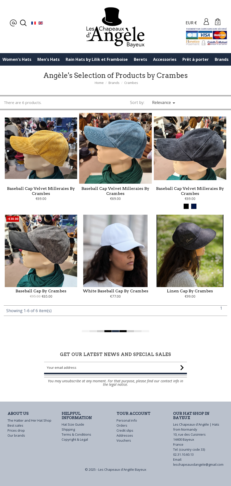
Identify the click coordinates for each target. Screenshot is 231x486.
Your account (133, 413)
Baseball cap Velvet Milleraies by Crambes (41, 191)
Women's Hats (17, 59)
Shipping (68, 429)
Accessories (164, 59)
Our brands (16, 435)
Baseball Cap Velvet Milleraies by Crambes (190, 191)
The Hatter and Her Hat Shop (29, 420)
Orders (122, 425)
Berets (140, 59)
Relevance (164, 103)
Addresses (125, 435)
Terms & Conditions (76, 434)
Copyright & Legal (75, 439)
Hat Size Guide (73, 424)
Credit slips (125, 430)
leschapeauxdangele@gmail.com (198, 464)
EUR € (191, 22)
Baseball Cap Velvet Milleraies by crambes (115, 191)
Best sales (15, 425)
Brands (221, 59)
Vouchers (124, 440)
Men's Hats (48, 59)
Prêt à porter (195, 59)
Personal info (127, 420)
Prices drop (16, 430)
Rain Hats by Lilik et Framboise (97, 59)
